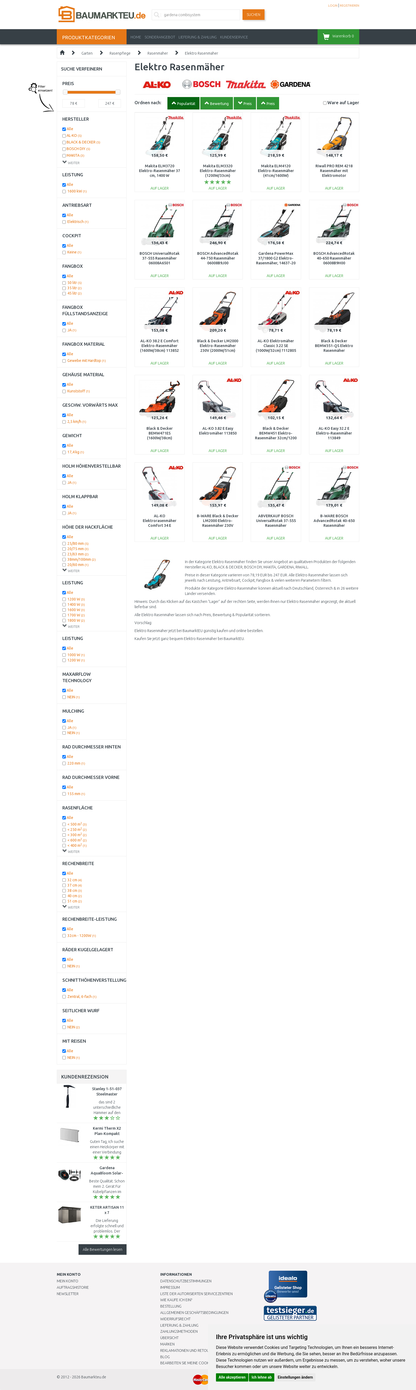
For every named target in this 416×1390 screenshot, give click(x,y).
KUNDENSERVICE (234, 37)
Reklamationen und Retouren (188, 1350)
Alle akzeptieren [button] (232, 1377)
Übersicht (169, 1338)
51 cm (74, 901)
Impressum (170, 1287)
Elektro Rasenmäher (201, 53)
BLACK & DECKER (83, 142)
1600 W (76, 610)
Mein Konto (67, 1281)
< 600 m (77, 840)
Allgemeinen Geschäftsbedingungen (194, 1312)
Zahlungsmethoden (179, 1331)
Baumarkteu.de (93, 1377)
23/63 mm (78, 554)
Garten (87, 53)
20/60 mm (78, 565)
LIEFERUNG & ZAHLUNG (198, 37)
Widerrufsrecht (175, 1319)
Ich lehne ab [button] (262, 1377)
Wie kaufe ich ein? (176, 1300)
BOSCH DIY (78, 149)
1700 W (76, 615)
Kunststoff (78, 391)
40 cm (74, 896)
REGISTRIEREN (349, 5)
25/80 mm (78, 543)
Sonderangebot (160, 37)
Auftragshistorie (73, 1287)
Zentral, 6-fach (82, 996)
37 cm (74, 885)
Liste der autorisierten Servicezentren (196, 1294)
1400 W (76, 604)
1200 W (76, 599)
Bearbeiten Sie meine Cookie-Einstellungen (200, 1363)
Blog (165, 1357)
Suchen (253, 14)
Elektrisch (78, 222)
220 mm (76, 763)
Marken (167, 1344)
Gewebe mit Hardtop (86, 360)
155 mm (76, 794)
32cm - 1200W (81, 935)
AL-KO (74, 135)
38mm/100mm (81, 559)
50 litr (74, 282)
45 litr (74, 293)
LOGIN (332, 5)
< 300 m (77, 835)
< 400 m (77, 845)
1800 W (76, 620)
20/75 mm (78, 549)
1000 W (76, 655)
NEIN (73, 697)
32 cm (74, 880)
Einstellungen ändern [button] (295, 1377)
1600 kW (77, 191)
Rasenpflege (120, 53)
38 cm (74, 890)
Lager (343, 102)
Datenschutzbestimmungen (185, 1281)
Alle (70, 129)
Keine (74, 252)
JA (71, 330)
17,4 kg (75, 452)
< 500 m (77, 824)
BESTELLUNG (170, 1306)
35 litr (74, 288)
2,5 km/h (76, 421)
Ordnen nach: (148, 102)
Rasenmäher (158, 53)
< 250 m (77, 829)
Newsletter (68, 1294)
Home (136, 37)
